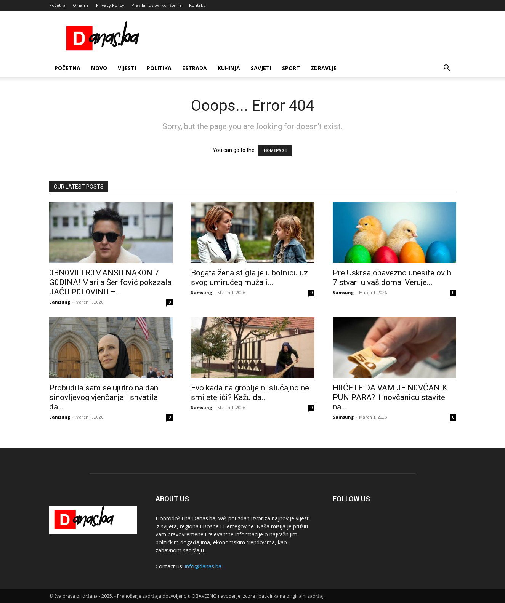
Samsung (59, 302)
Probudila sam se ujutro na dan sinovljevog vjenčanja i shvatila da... (103, 397)
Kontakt (197, 5)
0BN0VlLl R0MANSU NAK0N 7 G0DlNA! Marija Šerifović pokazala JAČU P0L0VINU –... (110, 282)
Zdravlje (324, 68)
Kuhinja (229, 68)
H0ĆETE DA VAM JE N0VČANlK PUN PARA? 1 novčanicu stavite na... (390, 397)
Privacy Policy (110, 5)
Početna (57, 5)
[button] (447, 68)
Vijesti (127, 68)
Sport (291, 68)
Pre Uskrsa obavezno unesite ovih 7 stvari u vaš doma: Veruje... (392, 277)
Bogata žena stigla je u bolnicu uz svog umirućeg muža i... (249, 277)
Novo (99, 68)
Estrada (194, 68)
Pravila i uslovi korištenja (156, 5)
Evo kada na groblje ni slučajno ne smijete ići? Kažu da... (250, 392)
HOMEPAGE (275, 150)
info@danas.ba (203, 566)
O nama (81, 5)
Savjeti (261, 68)
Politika (159, 68)
